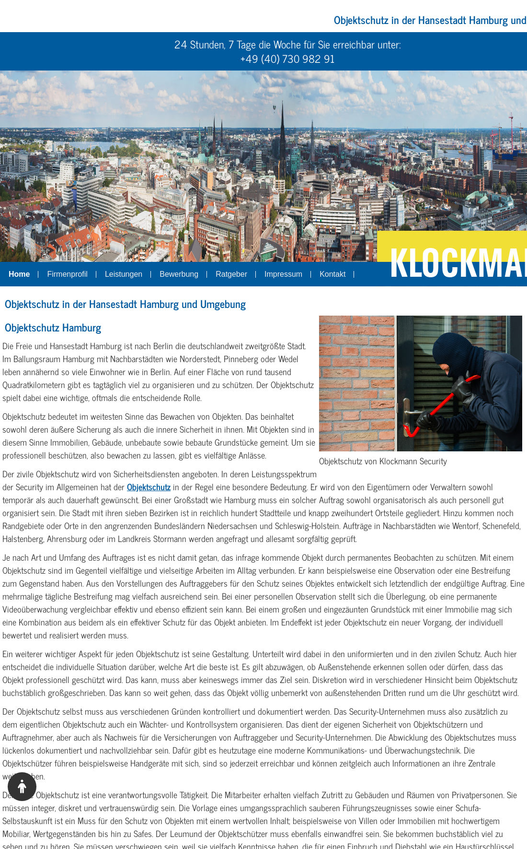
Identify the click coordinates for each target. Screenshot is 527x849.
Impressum (283, 274)
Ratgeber (231, 274)
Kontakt (332, 274)
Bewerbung (179, 274)
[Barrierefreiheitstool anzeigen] (22, 786)
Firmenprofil (67, 274)
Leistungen (123, 274)
